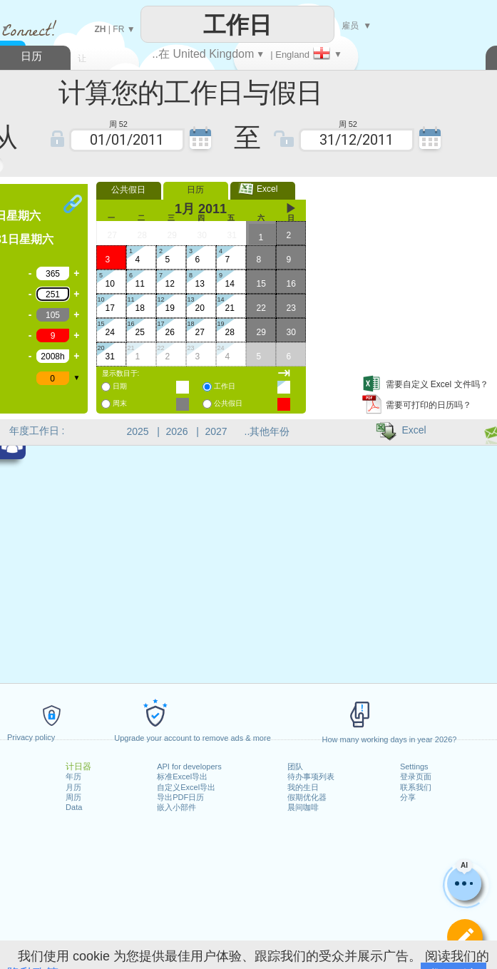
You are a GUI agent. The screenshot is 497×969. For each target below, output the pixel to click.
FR (118, 29)
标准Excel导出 (182, 776)
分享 (408, 797)
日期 (120, 386)
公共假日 (128, 190)
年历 (73, 776)
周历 (73, 797)
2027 (216, 431)
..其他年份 (267, 431)
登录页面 (415, 776)
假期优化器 (307, 797)
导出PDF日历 (180, 797)
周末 (120, 403)
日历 (195, 190)
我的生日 (303, 787)
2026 (177, 431)
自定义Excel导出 (186, 787)
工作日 (224, 386)
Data (74, 807)
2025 (138, 431)
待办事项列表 (310, 776)
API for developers (189, 766)
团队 (295, 766)
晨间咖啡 (303, 807)
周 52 (118, 123)
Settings (414, 766)
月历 (73, 787)
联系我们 (415, 787)
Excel (262, 189)
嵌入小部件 (176, 807)
